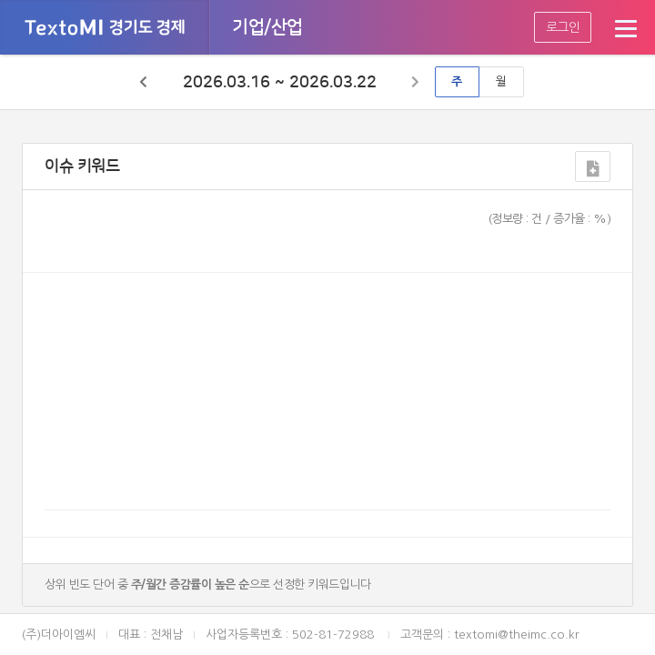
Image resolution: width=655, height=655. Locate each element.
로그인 (563, 27)
